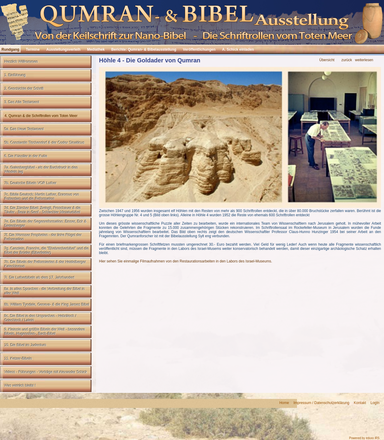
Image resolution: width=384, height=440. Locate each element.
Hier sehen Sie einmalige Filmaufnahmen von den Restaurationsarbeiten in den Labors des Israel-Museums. (185, 261)
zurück (346, 60)
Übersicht (326, 60)
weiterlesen (364, 60)
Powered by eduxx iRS (364, 438)
